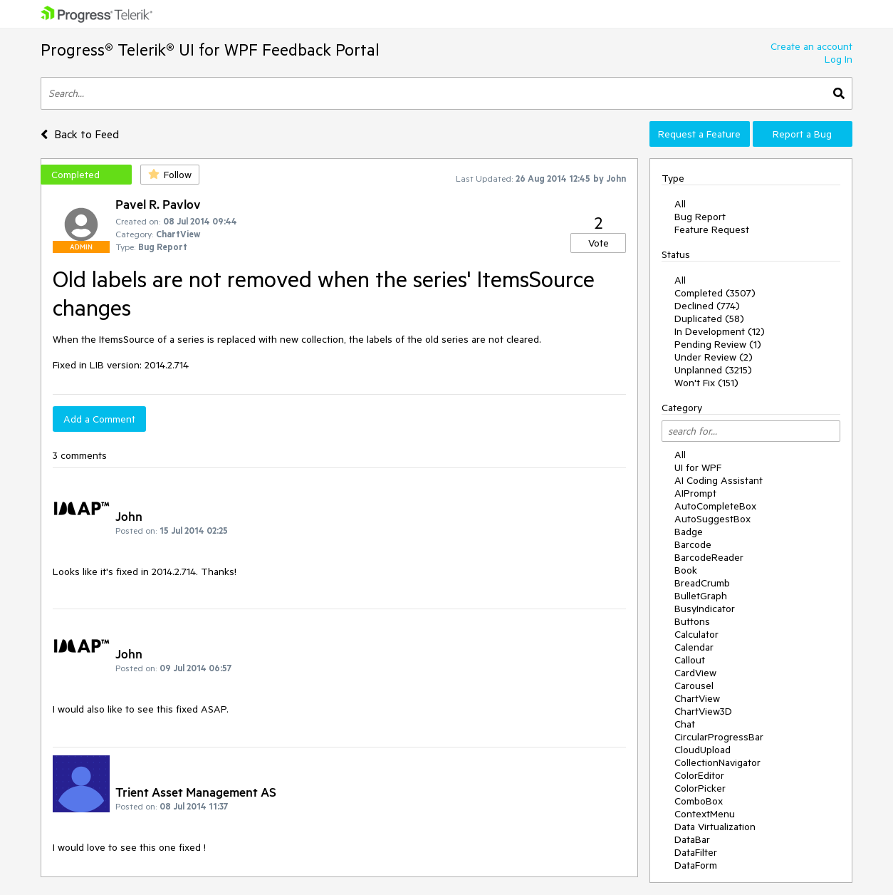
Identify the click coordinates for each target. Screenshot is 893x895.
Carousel (694, 685)
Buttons (692, 621)
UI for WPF (697, 467)
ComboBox (698, 801)
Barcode (692, 544)
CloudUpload (702, 749)
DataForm (695, 865)
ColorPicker (700, 788)
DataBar (692, 839)
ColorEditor (699, 775)
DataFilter (695, 852)
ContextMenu (704, 813)
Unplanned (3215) (713, 369)
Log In (838, 59)
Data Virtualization (715, 826)
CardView (695, 672)
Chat (684, 724)
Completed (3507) (715, 292)
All (680, 203)
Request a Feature (699, 134)
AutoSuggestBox (712, 518)
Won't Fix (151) (706, 382)
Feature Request (711, 229)
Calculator (696, 634)
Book (685, 570)
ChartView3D (703, 711)
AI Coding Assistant (718, 480)
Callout (689, 659)
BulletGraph (700, 595)
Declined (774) (707, 305)
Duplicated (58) (709, 318)
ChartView (697, 698)
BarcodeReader (708, 557)
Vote (598, 243)
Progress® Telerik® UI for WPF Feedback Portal (210, 49)
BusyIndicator (704, 608)
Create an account (811, 46)
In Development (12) (719, 331)
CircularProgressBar (718, 736)
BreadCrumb (702, 582)
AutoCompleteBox (715, 506)
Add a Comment (99, 419)
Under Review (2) (713, 357)
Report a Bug (802, 134)
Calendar (694, 647)
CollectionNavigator (717, 762)
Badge (688, 531)
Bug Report (700, 216)
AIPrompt (695, 493)
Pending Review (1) (717, 344)
